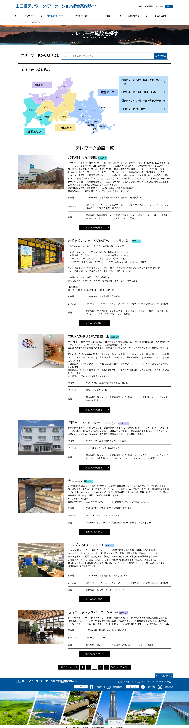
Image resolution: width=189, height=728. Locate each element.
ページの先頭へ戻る (164, 676)
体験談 (107, 16)
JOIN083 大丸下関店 (82, 157)
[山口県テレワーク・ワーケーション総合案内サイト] (57, 6)
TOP (17, 22)
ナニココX (75, 480)
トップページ (28, 16)
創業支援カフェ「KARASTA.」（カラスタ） (100, 240)
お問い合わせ (133, 16)
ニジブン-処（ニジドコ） (86, 545)
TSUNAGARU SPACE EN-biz (88, 336)
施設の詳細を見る (93, 227)
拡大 (169, 6)
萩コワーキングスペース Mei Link (93, 612)
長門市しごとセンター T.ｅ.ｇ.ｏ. (93, 423)
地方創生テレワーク (55, 16)
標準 (161, 6)
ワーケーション (81, 16)
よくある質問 (160, 16)
